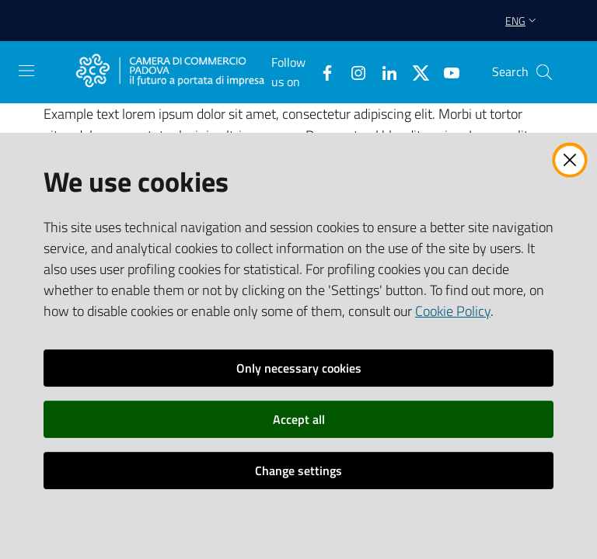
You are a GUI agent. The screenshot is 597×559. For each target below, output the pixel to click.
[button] (544, 72)
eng (522, 20)
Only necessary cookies (298, 368)
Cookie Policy (453, 310)
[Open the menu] (26, 70)
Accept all (299, 419)
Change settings (298, 470)
